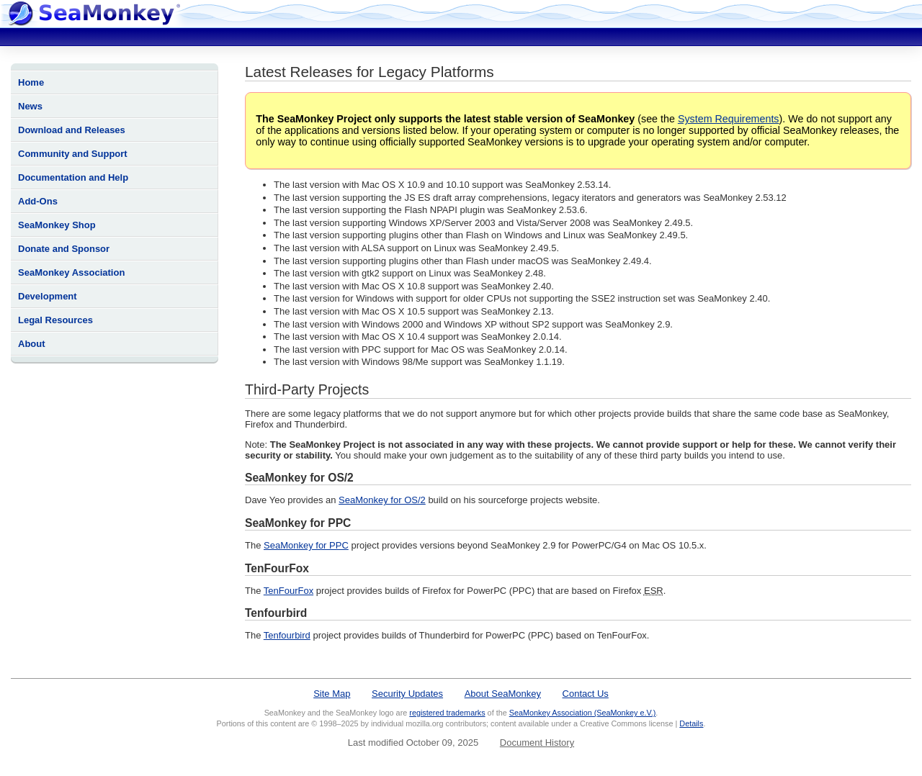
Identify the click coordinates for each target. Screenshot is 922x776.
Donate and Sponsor (63, 248)
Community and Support (72, 153)
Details (691, 723)
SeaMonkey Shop (57, 225)
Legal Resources (55, 320)
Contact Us (586, 693)
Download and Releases (71, 130)
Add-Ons (38, 201)
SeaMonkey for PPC (306, 545)
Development (47, 296)
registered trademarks (447, 712)
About (31, 343)
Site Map (331, 693)
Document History (537, 742)
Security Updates (407, 693)
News (30, 106)
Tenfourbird (287, 635)
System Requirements (728, 119)
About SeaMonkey (503, 693)
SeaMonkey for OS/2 (382, 500)
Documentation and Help (73, 177)
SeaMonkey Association (71, 272)
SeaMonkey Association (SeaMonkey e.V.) (582, 712)
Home (31, 82)
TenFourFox (288, 590)
